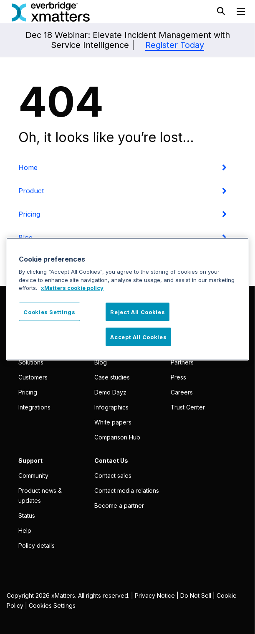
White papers (112, 422)
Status (26, 515)
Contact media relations (126, 490)
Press (178, 377)
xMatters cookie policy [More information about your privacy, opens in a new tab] (72, 288)
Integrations (34, 407)
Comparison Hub (117, 437)
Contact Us (111, 460)
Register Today (174, 45)
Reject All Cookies (137, 311)
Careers (182, 392)
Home (28, 167)
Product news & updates (40, 495)
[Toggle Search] (220, 8)
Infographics (111, 407)
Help (24, 530)
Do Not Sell (195, 595)
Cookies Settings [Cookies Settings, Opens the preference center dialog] (49, 311)
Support (30, 460)
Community (33, 475)
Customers (33, 377)
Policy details (36, 545)
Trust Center (188, 407)
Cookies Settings (52, 605)
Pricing (29, 214)
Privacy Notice (155, 595)
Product (31, 191)
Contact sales (112, 475)
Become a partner (119, 505)
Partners (182, 362)
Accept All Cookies (138, 337)
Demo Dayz (110, 392)
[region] (127, 298)
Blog (100, 362)
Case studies (112, 377)
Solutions (30, 362)
